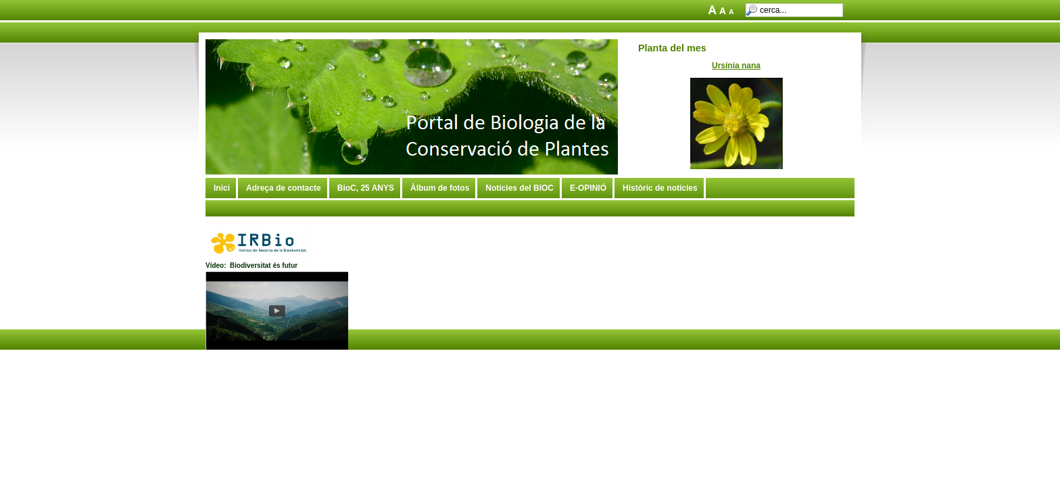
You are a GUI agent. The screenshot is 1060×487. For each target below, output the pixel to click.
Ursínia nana (736, 65)
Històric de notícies (660, 188)
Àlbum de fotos (439, 188)
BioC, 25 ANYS (365, 188)
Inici (222, 188)
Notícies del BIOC (519, 188)
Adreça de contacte (283, 188)
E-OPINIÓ (588, 188)
